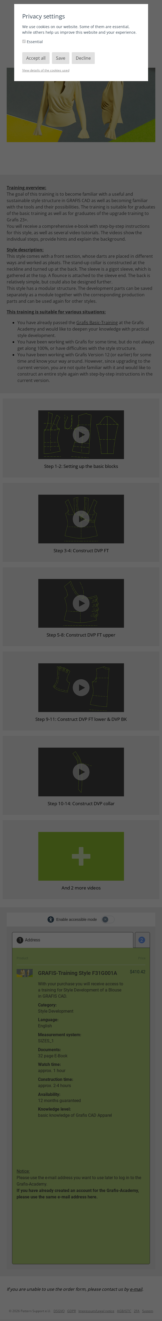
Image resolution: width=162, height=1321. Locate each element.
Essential (32, 41)
